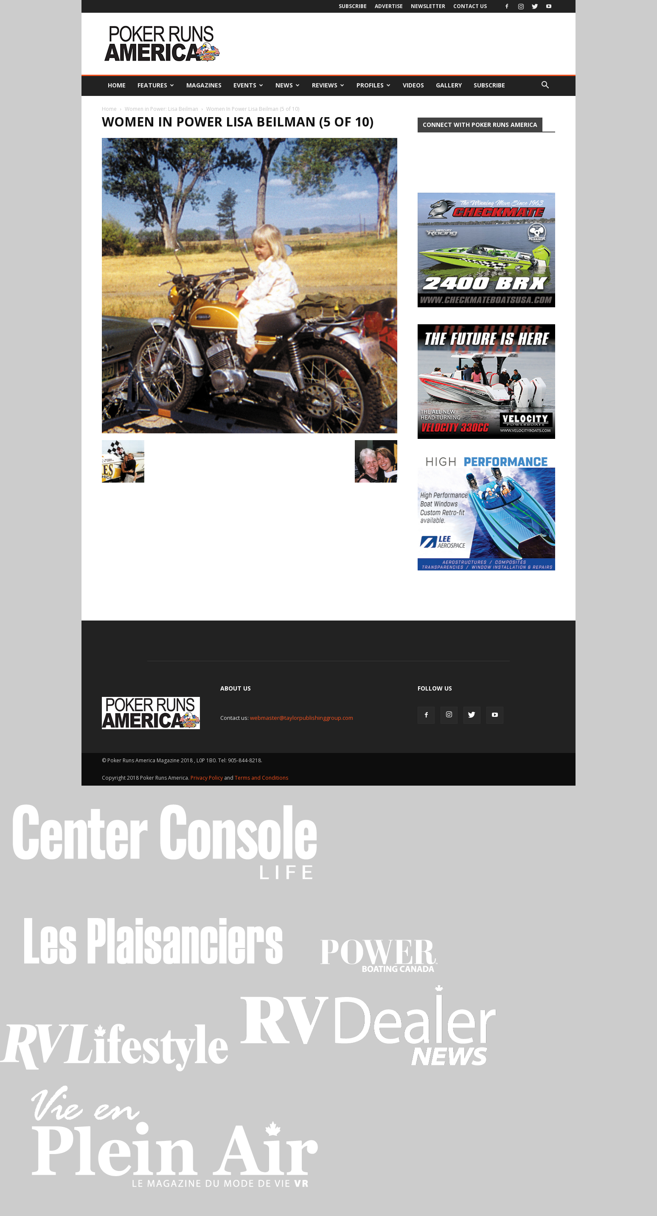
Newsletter (428, 6)
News (287, 85)
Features (156, 85)
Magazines (204, 85)
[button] (545, 85)
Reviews (328, 85)
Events (248, 85)
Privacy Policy (207, 777)
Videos (413, 85)
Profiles (373, 85)
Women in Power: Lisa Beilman (161, 108)
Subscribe (353, 6)
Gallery (449, 85)
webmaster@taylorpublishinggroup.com (301, 718)
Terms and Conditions (261, 777)
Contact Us (470, 6)
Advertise (389, 6)
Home (117, 85)
